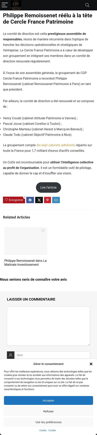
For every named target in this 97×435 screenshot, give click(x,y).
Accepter (48, 400)
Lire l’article (48, 187)
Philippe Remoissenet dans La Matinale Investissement (25, 263)
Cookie (43, 430)
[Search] (87, 5)
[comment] (48, 326)
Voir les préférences (48, 422)
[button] (91, 364)
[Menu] (4, 5)
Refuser (48, 411)
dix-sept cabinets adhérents (56, 145)
